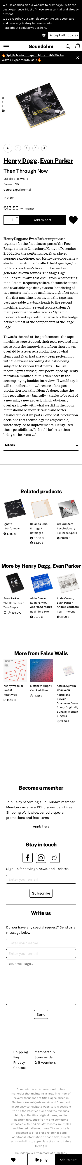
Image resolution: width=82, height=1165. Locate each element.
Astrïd (61, 685)
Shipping (20, 1052)
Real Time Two (39, 611)
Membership (45, 1052)
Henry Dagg (20, 160)
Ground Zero (65, 523)
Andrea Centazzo (41, 606)
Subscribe (41, 893)
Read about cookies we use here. (25, 28)
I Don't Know (11, 528)
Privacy (19, 1062)
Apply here (41, 826)
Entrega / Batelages (36, 530)
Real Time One (66, 611)
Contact (19, 1068)
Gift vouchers (45, 1062)
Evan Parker (56, 160)
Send (41, 1014)
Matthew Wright (41, 685)
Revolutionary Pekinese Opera (67, 530)
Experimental (22, 189)
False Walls (20, 179)
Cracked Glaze (39, 690)
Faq (16, 1057)
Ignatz (7, 523)
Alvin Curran (38, 598)
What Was (10, 694)
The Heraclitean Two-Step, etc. (13, 605)
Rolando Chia (38, 523)
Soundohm (41, 46)
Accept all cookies (64, 35)
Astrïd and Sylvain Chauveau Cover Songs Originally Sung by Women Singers (67, 705)
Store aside (43, 1057)
